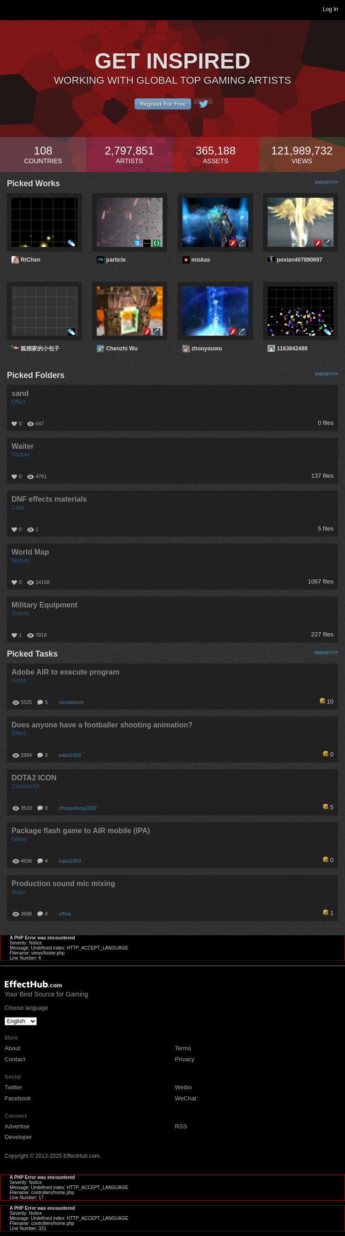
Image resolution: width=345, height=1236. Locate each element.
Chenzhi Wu (121, 348)
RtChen (31, 260)
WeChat (186, 1098)
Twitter (13, 1087)
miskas (201, 260)
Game (19, 680)
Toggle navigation (11, 8)
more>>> (326, 182)
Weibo (183, 1087)
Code (18, 507)
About (12, 1048)
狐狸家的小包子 (40, 348)
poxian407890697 (299, 260)
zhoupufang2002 (78, 808)
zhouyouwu (207, 348)
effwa (65, 913)
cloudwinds (71, 702)
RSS (181, 1126)
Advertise (17, 1126)
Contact (15, 1059)
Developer (18, 1136)
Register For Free (163, 104)
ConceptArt (25, 786)
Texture (20, 455)
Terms (183, 1048)
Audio (19, 892)
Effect (18, 402)
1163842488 (292, 348)
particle (116, 260)
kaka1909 (70, 755)
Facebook (18, 1098)
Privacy (185, 1059)
